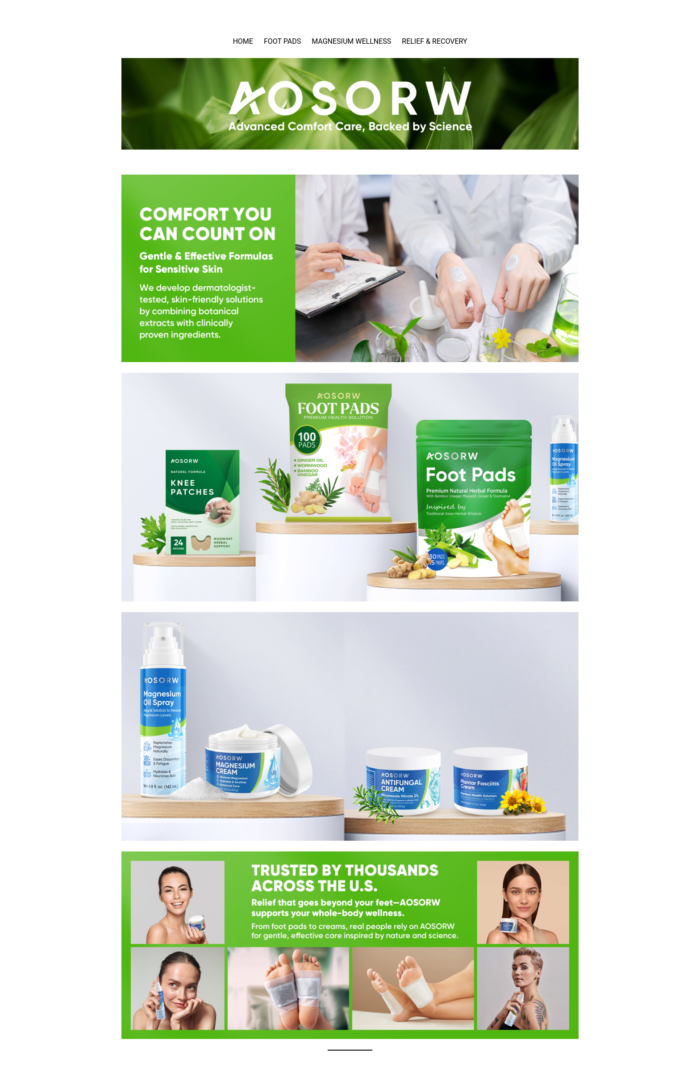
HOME (243, 41)
